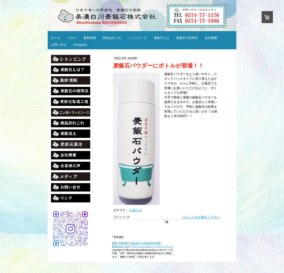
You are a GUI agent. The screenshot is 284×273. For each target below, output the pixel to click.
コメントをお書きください (201, 217)
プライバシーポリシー (144, 246)
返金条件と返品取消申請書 (145, 243)
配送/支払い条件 (121, 246)
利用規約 (124, 243)
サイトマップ (165, 246)
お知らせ (136, 210)
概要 (114, 243)
